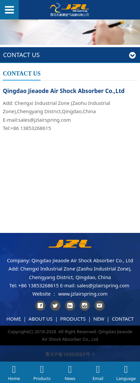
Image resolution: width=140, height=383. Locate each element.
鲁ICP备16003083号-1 (69, 354)
